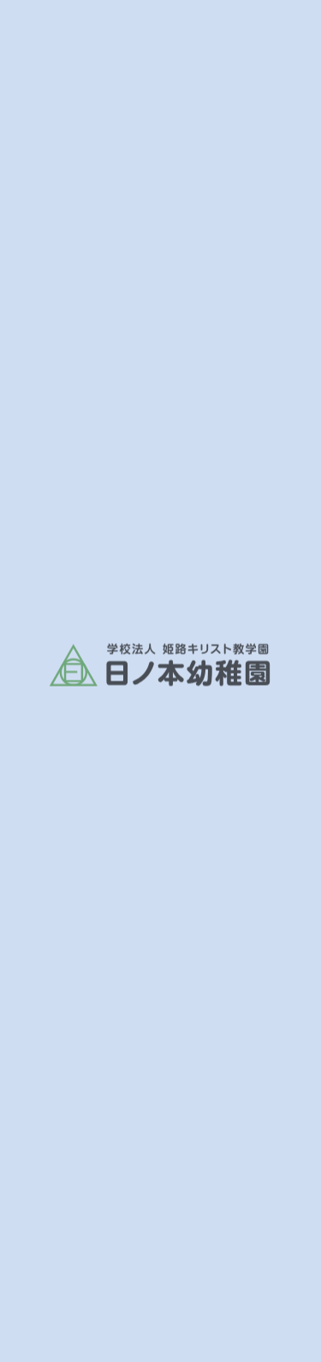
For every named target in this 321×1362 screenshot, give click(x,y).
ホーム (44, 401)
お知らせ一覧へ (171, 728)
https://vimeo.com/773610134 (148, 635)
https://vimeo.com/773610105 (148, 599)
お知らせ (103, 401)
